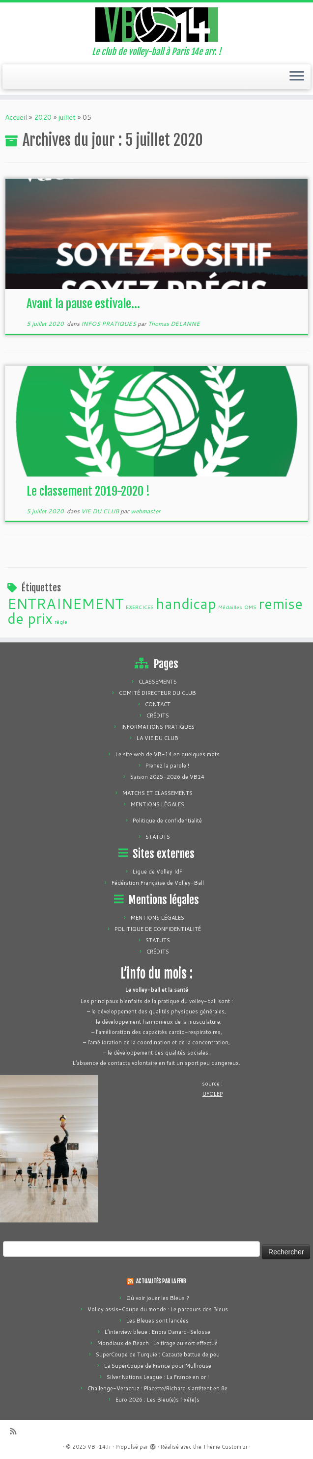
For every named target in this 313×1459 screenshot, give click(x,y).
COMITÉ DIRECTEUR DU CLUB (157, 693)
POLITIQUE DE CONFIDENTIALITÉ (157, 929)
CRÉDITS (157, 715)
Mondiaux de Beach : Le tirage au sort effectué (157, 1343)
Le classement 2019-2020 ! (88, 491)
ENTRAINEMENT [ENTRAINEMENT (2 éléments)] (65, 603)
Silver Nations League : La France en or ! (158, 1377)
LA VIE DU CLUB (157, 738)
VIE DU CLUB (100, 511)
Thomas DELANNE (174, 323)
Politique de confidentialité (167, 820)
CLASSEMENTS (158, 682)
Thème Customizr (225, 1447)
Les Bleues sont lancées (157, 1321)
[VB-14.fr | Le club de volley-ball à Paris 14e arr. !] (156, 24)
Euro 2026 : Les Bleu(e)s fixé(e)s (157, 1400)
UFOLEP (212, 1094)
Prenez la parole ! (167, 765)
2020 (43, 117)
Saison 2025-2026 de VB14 (167, 777)
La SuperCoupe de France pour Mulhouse (157, 1366)
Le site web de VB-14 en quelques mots (167, 754)
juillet (67, 117)
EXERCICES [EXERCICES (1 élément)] (140, 606)
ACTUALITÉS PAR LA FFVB (161, 1281)
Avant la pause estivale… (83, 303)
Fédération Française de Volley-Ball (158, 883)
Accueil (16, 117)
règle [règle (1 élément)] (61, 621)
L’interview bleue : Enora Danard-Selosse (157, 1332)
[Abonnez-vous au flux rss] (16, 1431)
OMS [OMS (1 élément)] (250, 606)
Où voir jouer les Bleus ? (157, 1298)
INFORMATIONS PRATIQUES (158, 727)
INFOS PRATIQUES (109, 323)
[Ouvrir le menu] (296, 77)
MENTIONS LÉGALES (157, 804)
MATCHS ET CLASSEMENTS (157, 793)
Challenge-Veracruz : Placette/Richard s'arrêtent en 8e (157, 1388)
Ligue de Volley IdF (157, 871)
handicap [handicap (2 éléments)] (186, 603)
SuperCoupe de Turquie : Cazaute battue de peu (158, 1354)
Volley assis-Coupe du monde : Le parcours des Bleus (157, 1309)
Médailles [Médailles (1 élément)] (230, 606)
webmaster (146, 511)
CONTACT (158, 704)
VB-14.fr (99, 1447)
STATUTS (157, 837)
